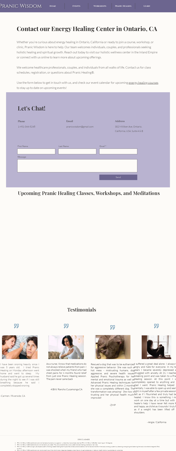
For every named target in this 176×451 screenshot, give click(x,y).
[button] (76, 6)
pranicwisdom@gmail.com (80, 126)
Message (22, 157)
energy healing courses (143, 82)
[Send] (118, 177)
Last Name (64, 146)
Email (102, 146)
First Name (23, 146)
